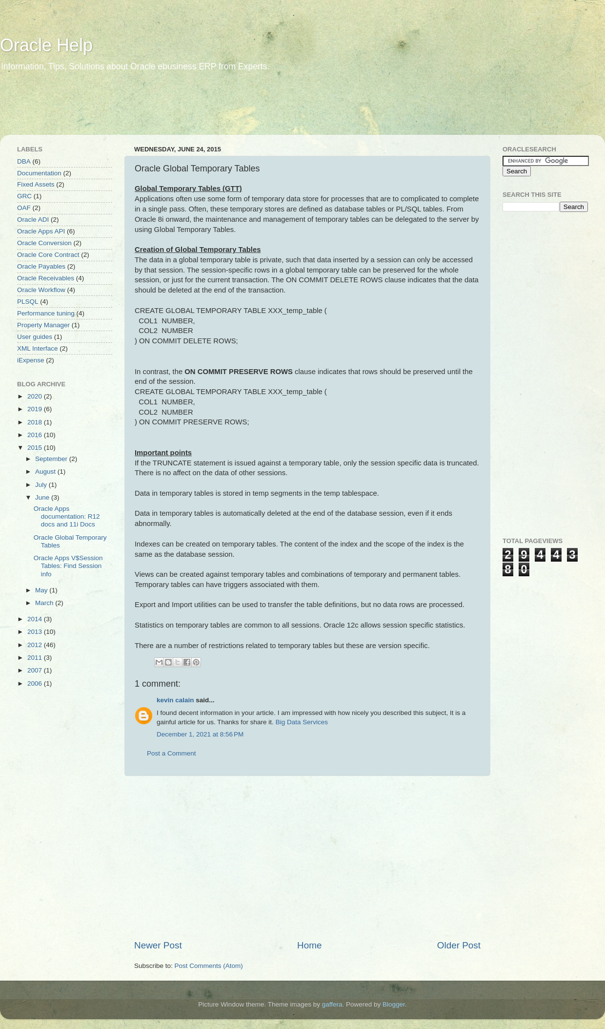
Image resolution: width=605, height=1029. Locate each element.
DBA (24, 161)
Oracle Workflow (41, 290)
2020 (35, 396)
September (52, 458)
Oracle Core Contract (48, 254)
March (45, 603)
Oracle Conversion (44, 243)
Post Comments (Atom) (209, 965)
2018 (35, 422)
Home (309, 945)
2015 (35, 447)
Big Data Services (302, 722)
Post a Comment (171, 753)
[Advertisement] (187, 110)
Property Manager (43, 325)
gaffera (332, 1004)
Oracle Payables (41, 266)
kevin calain (175, 700)
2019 (35, 409)
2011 (35, 657)
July (42, 484)
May (42, 590)
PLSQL (28, 301)
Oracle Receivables (45, 278)
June (43, 497)
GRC (24, 196)
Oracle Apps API (41, 231)
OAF (24, 207)
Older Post (459, 945)
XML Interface (37, 348)
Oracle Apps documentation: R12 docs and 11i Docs (67, 516)
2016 (35, 435)
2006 (35, 683)
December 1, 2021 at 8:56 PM (200, 734)
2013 (35, 631)
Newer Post (158, 945)
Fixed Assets (36, 184)
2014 (35, 619)
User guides (34, 336)
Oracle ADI (33, 219)
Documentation (39, 173)
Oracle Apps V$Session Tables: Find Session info (68, 565)
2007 (35, 670)
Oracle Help (46, 45)
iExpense (30, 360)
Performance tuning (46, 313)
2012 (35, 645)
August (46, 471)
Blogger (394, 1004)
